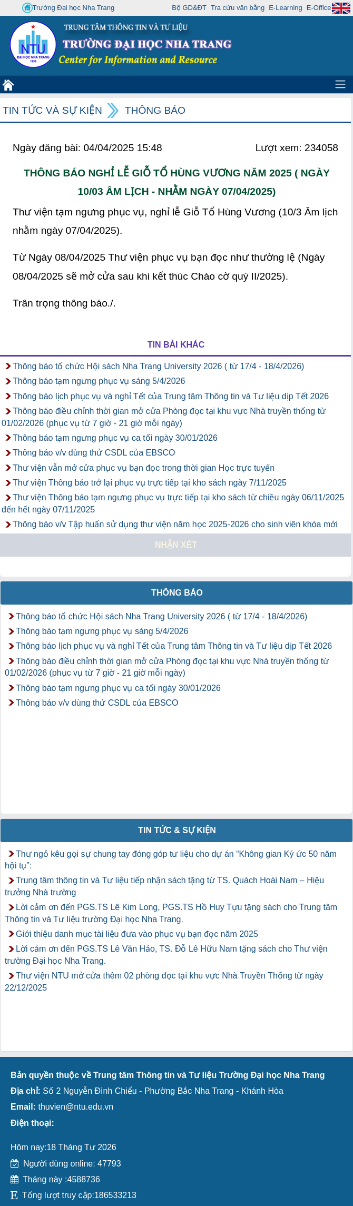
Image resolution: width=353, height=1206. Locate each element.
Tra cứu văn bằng (237, 8)
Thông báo (155, 110)
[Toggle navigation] (340, 84)
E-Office (319, 8)
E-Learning (285, 8)
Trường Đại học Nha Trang (68, 8)
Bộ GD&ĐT (189, 8)
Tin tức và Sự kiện (52, 110)
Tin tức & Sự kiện (177, 830)
